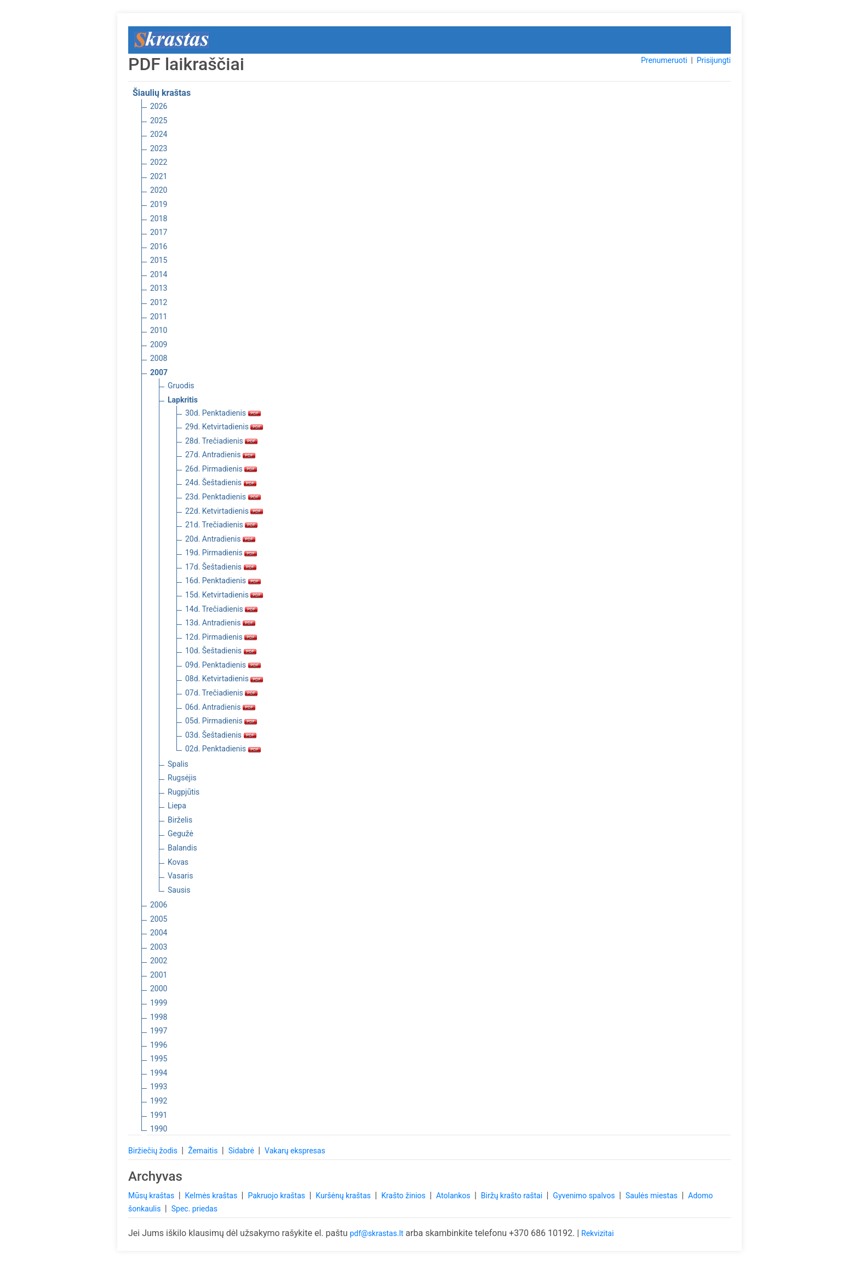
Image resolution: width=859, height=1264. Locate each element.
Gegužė (180, 833)
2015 (158, 260)
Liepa (177, 805)
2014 (158, 274)
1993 (158, 1086)
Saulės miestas (652, 1195)
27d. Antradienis (220, 454)
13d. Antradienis (220, 622)
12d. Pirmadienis (221, 637)
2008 (158, 358)
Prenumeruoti (664, 60)
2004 (158, 932)
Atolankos (454, 1195)
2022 (158, 162)
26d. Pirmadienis (221, 468)
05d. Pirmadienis (221, 720)
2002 (158, 960)
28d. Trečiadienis (221, 440)
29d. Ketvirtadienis (224, 426)
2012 (158, 302)
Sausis (179, 890)
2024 (158, 134)
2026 (158, 106)
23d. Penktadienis (223, 496)
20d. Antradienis (220, 539)
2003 (158, 947)
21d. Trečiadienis (221, 524)
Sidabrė (242, 1150)
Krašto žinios (404, 1195)
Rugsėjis (182, 777)
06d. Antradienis (220, 707)
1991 (158, 1115)
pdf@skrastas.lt (376, 1233)
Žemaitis (204, 1150)
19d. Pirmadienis (221, 552)
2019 (158, 204)
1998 (158, 1017)
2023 (158, 148)
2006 (158, 904)
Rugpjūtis (183, 792)
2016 (158, 246)
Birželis (180, 819)
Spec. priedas (194, 1208)
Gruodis (181, 385)
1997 (158, 1030)
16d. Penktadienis (223, 580)
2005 (158, 919)
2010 (158, 330)
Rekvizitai (597, 1233)
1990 (158, 1128)
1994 (158, 1072)
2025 (158, 120)
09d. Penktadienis (223, 664)
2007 (159, 372)
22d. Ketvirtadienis (224, 511)
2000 (158, 988)
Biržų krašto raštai (513, 1195)
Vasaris (180, 875)
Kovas (178, 862)
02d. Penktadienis (223, 748)
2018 (158, 218)
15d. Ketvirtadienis (224, 594)
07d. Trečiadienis (221, 692)
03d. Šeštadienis (220, 735)
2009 (158, 344)
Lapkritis (183, 399)
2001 (158, 974)
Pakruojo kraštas (277, 1195)
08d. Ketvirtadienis (224, 678)
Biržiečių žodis (153, 1150)
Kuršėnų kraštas (344, 1195)
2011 (158, 316)
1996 (158, 1045)
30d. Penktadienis (223, 413)
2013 (158, 288)
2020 (158, 190)
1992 (158, 1100)
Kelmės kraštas (212, 1195)
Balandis (182, 847)
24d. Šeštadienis (220, 482)
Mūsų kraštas (152, 1195)
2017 (158, 232)
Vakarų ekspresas (295, 1150)
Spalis (178, 764)
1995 (158, 1058)
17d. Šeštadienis (220, 566)
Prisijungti (714, 60)
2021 (158, 176)
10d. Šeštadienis (220, 650)
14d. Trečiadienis (221, 609)
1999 (158, 1002)
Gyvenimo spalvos (585, 1195)
